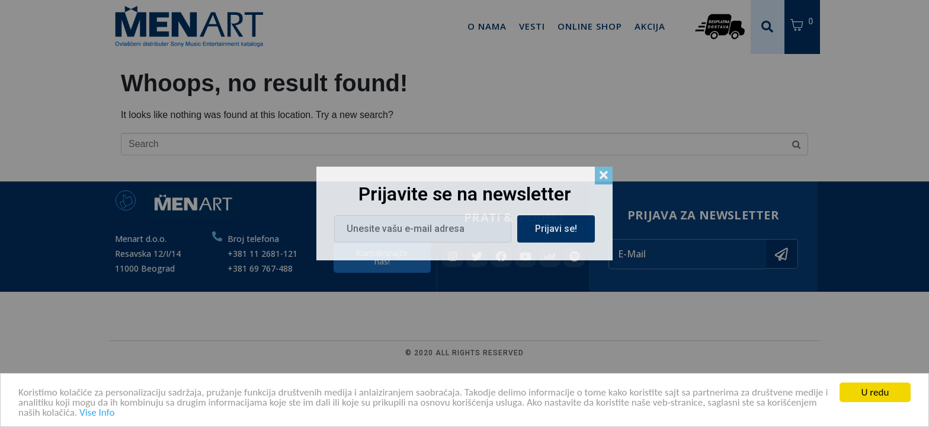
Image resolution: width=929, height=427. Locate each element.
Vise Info (96, 415)
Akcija (650, 26)
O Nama (487, 26)
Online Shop (590, 26)
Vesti (532, 26)
